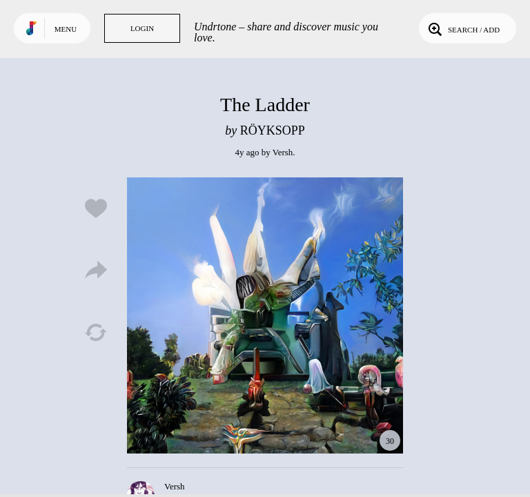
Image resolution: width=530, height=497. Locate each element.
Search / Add (463, 28)
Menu (66, 29)
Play (265, 315)
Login (142, 28)
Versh (283, 152)
